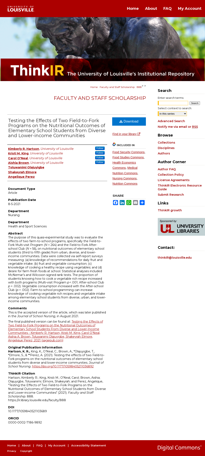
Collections (166, 142)
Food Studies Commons (128, 157)
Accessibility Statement (88, 445)
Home (94, 87)
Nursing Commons (125, 178)
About (26, 445)
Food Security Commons (129, 152)
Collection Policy (171, 175)
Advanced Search (171, 121)
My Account (56, 445)
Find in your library (126, 134)
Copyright (26, 451)
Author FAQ (167, 169)
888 (139, 87)
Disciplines (166, 148)
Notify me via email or (178, 127)
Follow (100, 148)
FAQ (39, 445)
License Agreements (174, 180)
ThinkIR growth (170, 210)
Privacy (11, 451)
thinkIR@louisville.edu (175, 257)
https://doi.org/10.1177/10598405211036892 (63, 366)
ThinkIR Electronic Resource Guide (180, 187)
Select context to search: (175, 108)
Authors (164, 153)
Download (128, 121)
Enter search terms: (171, 97)
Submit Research (171, 195)
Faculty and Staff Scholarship (117, 87)
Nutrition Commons (125, 183)
